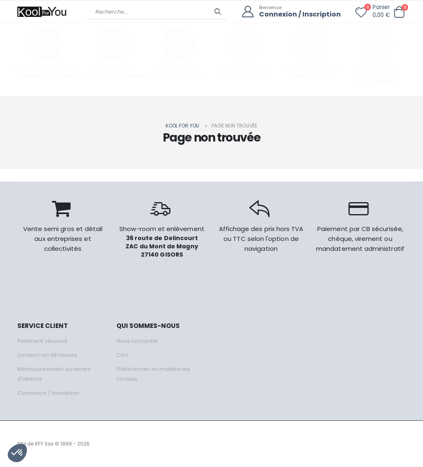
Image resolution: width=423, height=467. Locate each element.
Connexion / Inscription (298, 14)
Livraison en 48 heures (47, 355)
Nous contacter (137, 341)
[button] (399, 12)
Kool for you (183, 125)
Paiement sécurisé (42, 341)
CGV (122, 355)
